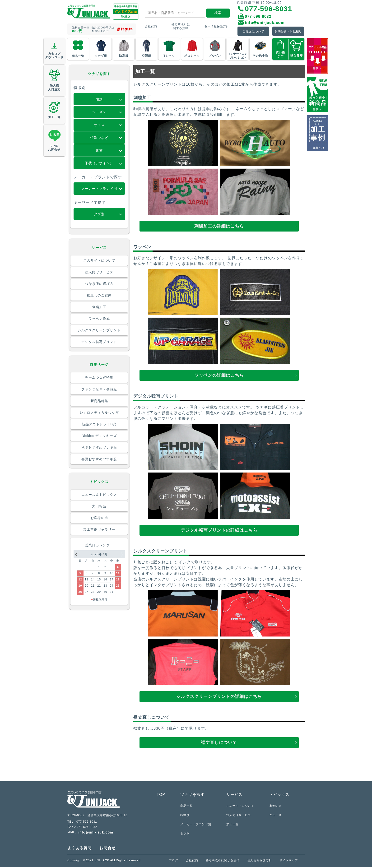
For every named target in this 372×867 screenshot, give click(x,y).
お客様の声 (99, 518)
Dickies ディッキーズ (99, 436)
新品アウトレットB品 (99, 424)
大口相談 (99, 506)
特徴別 (185, 814)
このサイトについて (99, 260)
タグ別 (185, 833)
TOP (161, 795)
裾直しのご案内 (99, 295)
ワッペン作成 (99, 318)
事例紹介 (275, 805)
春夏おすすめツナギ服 (99, 459)
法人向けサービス (99, 272)
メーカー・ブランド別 (195, 824)
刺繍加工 (99, 307)
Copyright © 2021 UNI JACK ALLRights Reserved (103, 860)
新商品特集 (99, 401)
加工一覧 (232, 824)
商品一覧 (186, 805)
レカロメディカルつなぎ (99, 412)
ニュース (275, 814)
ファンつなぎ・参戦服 (99, 389)
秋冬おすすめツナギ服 (99, 447)
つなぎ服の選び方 (99, 284)
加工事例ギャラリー (99, 529)
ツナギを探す (192, 795)
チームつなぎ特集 (99, 377)
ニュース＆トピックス (99, 494)
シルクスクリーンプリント (99, 330)
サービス (234, 795)
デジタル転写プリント (99, 342)
